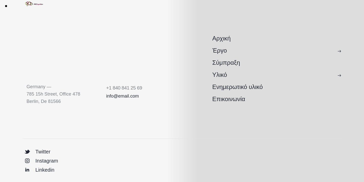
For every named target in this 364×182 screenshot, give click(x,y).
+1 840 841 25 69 (124, 87)
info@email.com (122, 96)
